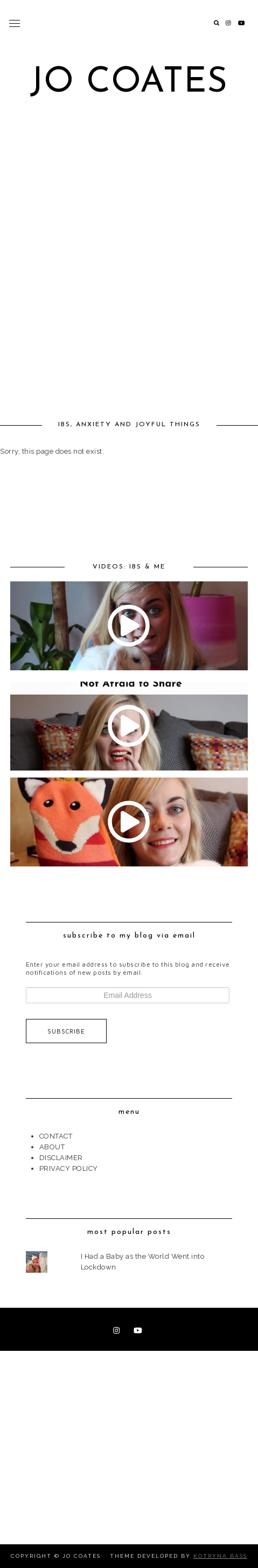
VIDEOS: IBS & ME (129, 567)
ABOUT (52, 1147)
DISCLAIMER (61, 1158)
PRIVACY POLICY (68, 1168)
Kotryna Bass (220, 1556)
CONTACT (56, 1136)
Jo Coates (129, 82)
